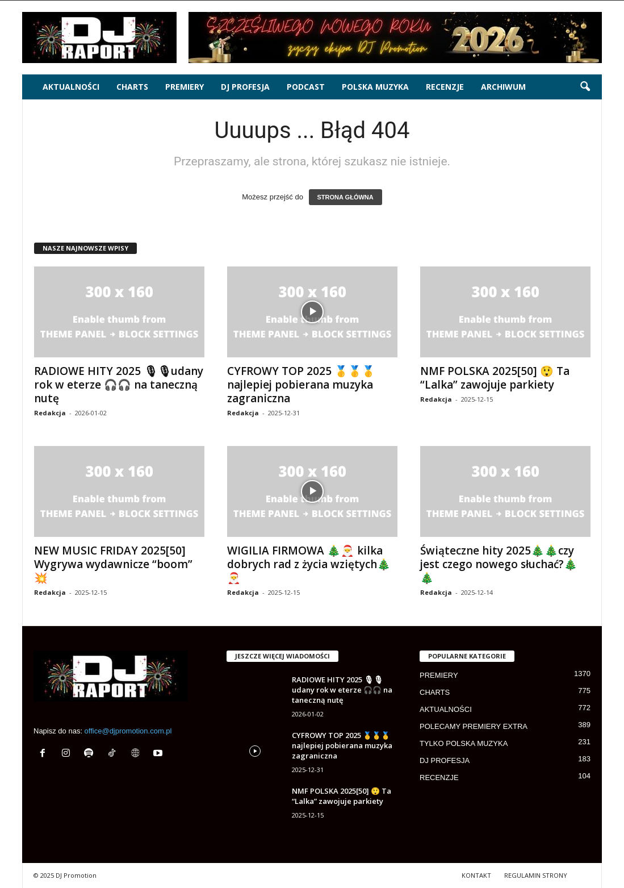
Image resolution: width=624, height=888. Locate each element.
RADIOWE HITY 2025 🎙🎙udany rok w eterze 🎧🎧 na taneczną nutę (118, 385)
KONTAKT (476, 875)
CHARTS (132, 86)
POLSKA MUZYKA (375, 86)
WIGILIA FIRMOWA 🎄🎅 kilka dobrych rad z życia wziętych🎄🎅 (309, 564)
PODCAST (306, 86)
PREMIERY (184, 86)
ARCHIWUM (503, 86)
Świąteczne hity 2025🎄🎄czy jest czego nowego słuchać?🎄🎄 (498, 564)
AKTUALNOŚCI (71, 86)
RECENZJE (445, 86)
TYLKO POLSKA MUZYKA (464, 743)
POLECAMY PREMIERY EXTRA (473, 726)
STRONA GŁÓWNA (345, 197)
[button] (584, 86)
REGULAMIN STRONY (535, 875)
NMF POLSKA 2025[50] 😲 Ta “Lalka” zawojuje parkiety (494, 378)
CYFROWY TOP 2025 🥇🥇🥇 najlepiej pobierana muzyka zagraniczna (301, 385)
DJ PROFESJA (245, 86)
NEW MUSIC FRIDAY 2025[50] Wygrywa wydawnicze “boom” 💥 (113, 564)
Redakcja (50, 412)
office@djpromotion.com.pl (128, 731)
